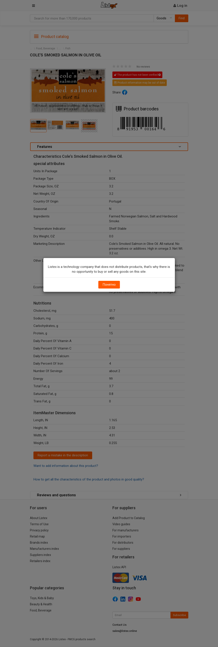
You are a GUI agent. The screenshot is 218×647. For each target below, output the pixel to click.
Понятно (109, 285)
